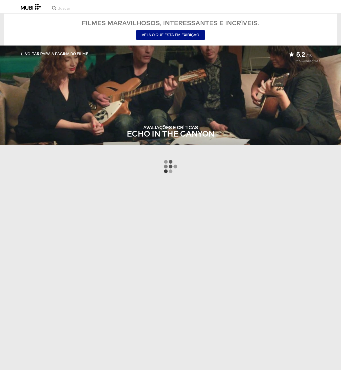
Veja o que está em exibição (170, 34)
